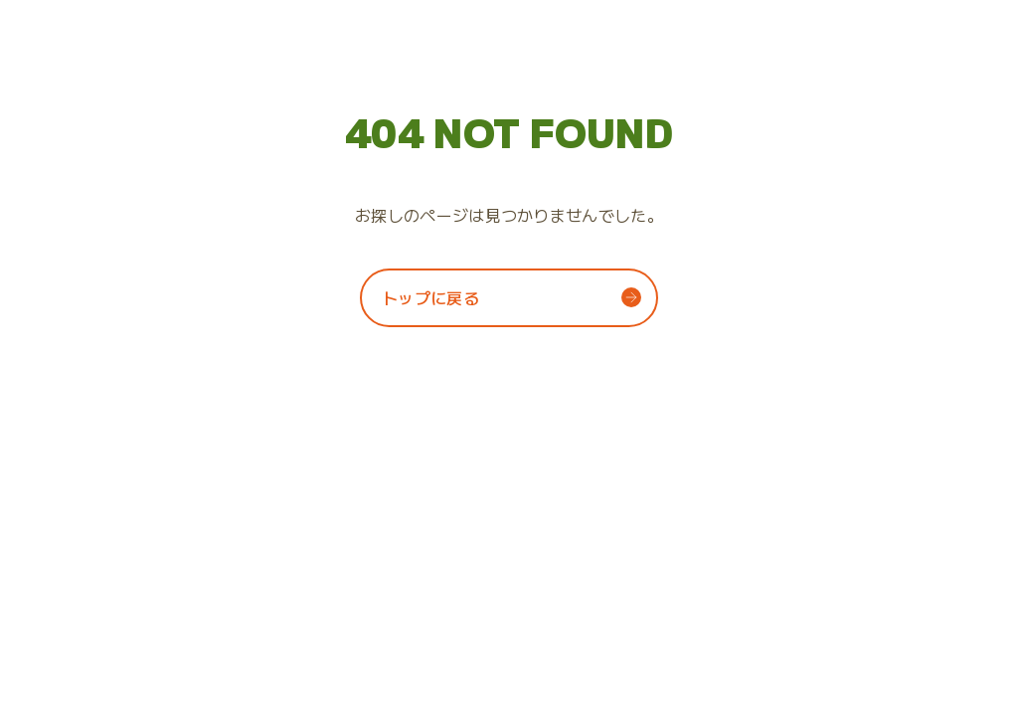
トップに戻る (430, 297)
